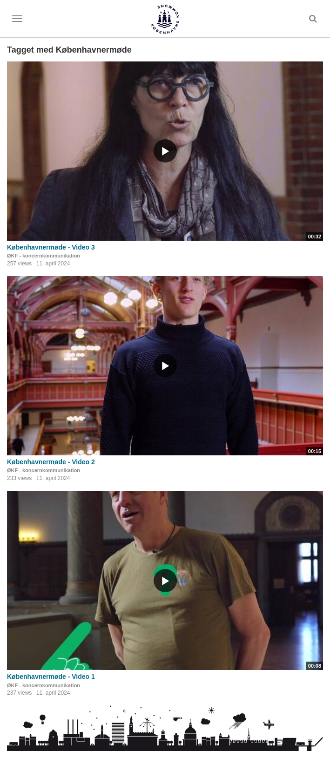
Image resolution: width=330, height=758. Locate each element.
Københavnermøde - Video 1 (51, 676)
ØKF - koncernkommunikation (43, 255)
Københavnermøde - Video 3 (51, 247)
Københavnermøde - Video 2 (51, 462)
